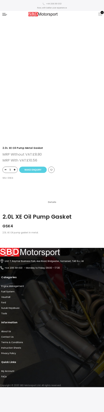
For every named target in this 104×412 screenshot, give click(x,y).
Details (52, 93)
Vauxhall (5, 272)
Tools (4, 289)
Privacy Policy (8, 328)
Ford (3, 278)
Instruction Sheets (11, 323)
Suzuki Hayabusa (10, 283)
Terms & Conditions (12, 318)
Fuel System (8, 267)
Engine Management (12, 261)
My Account (7, 346)
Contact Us (7, 312)
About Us (6, 307)
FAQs (4, 352)
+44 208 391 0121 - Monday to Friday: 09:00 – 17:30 (32, 243)
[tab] (52, 93)
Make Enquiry (33, 60)
